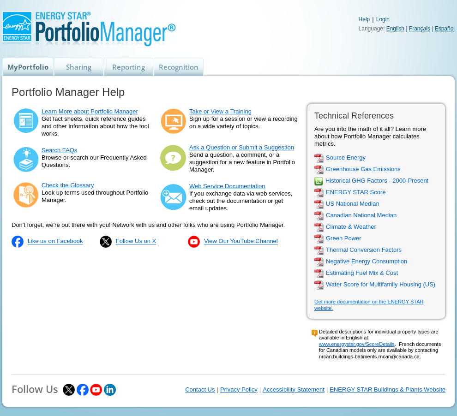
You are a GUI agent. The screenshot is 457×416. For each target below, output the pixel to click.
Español (445, 28)
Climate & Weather (351, 227)
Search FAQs (59, 150)
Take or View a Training (220, 111)
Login (383, 19)
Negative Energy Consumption (366, 261)
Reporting (128, 66)
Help (364, 19)
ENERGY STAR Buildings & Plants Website (387, 389)
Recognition (178, 66)
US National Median (352, 204)
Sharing (78, 66)
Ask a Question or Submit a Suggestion (241, 147)
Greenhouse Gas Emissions (363, 169)
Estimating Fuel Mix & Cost (362, 273)
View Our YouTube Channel (241, 241)
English (395, 28)
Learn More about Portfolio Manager (90, 111)
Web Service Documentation (227, 186)
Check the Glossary (68, 185)
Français (419, 28)
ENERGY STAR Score (356, 192)
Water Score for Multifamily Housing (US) (380, 284)
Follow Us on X (136, 241)
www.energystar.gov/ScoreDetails (357, 344)
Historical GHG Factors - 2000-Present (376, 181)
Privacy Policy (239, 389)
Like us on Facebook (55, 241)
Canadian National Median (361, 215)
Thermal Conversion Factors (364, 250)
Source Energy (346, 158)
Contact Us (200, 389)
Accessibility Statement (294, 389)
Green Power (343, 238)
